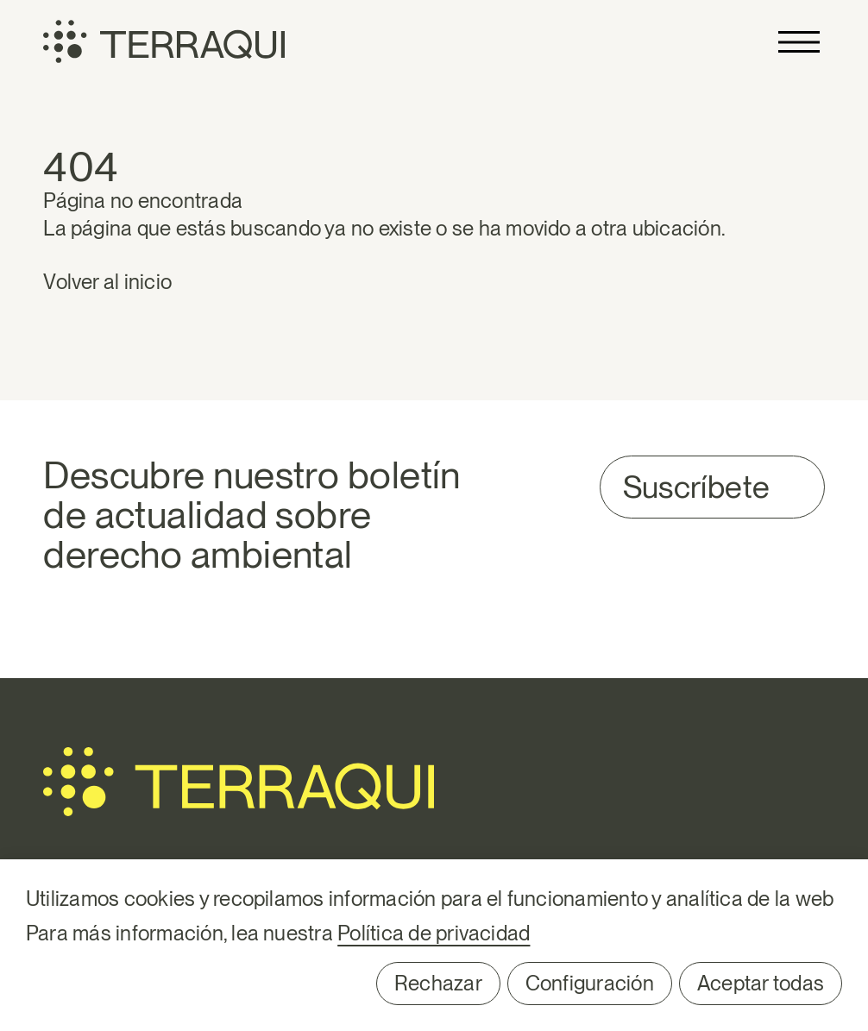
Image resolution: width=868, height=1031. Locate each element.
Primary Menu (799, 42)
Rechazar (438, 983)
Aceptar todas (760, 983)
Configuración (589, 983)
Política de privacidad (433, 933)
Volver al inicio (107, 281)
